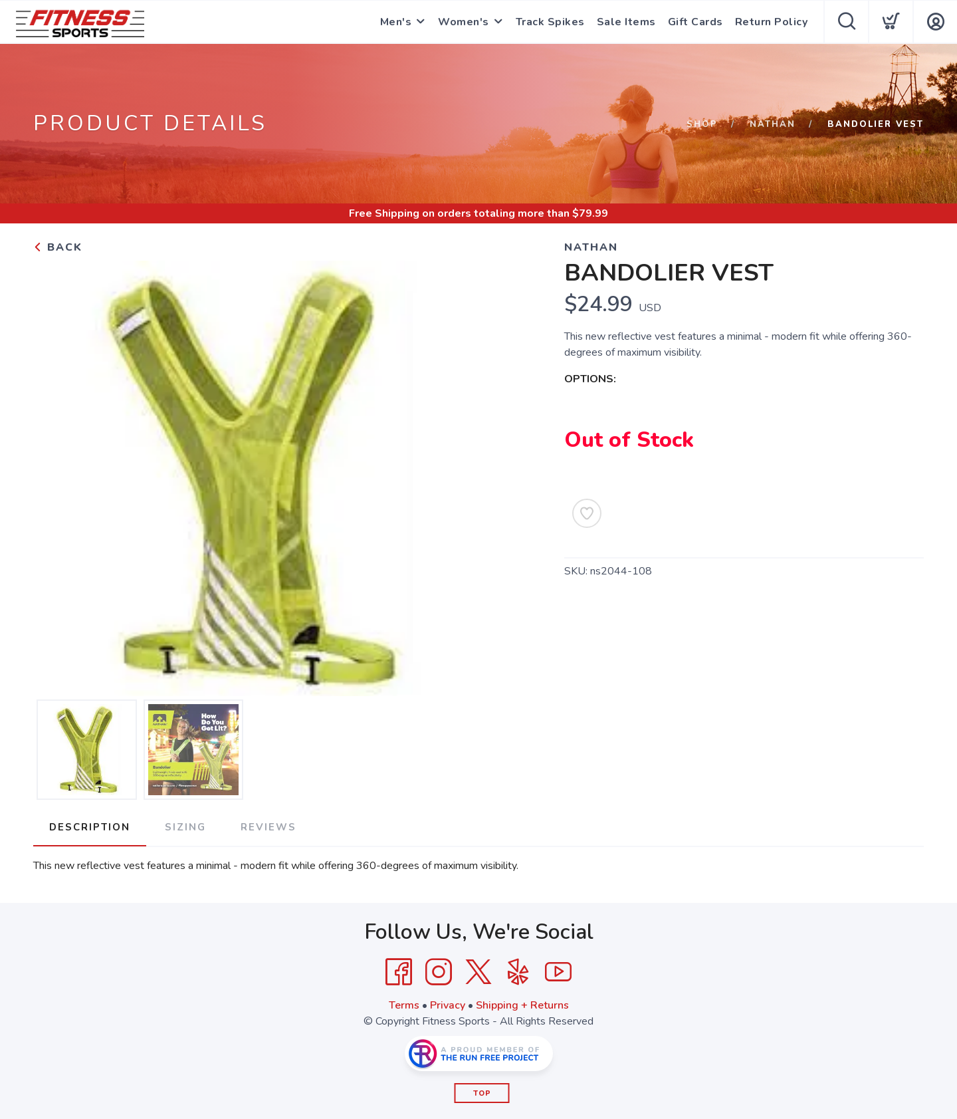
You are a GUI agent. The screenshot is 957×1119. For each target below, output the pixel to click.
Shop (702, 124)
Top (482, 1093)
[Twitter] (478, 972)
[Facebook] (399, 972)
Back (57, 247)
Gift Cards (695, 22)
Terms (404, 1005)
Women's (463, 22)
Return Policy (771, 22)
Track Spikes (550, 22)
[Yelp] (518, 972)
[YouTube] (558, 972)
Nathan (773, 124)
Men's (396, 22)
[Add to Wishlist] (586, 513)
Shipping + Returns (522, 1005)
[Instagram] (439, 972)
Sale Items (626, 22)
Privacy (447, 1005)
